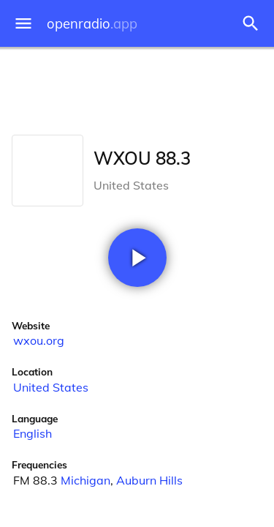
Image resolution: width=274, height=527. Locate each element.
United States (50, 387)
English (32, 433)
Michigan (85, 480)
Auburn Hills (149, 480)
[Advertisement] (137, 88)
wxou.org (38, 340)
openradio (92, 23)
